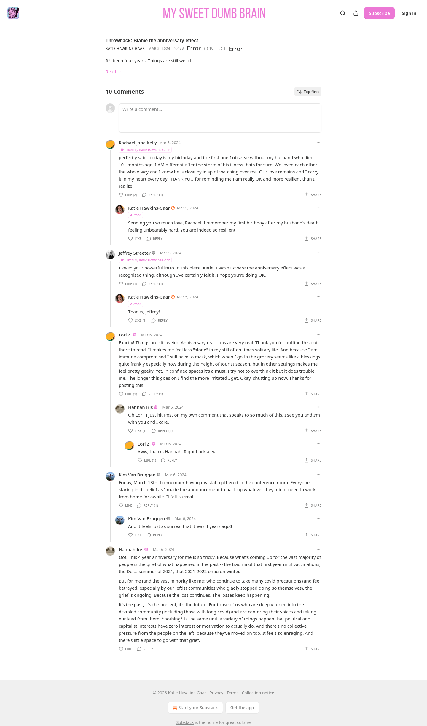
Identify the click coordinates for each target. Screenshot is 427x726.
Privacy (216, 692)
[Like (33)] (179, 48)
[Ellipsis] (318, 142)
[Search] (343, 13)
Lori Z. (125, 335)
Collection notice (258, 692)
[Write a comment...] (220, 118)
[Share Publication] (356, 13)
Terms (232, 692)
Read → (114, 71)
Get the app (242, 707)
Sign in (409, 13)
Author (135, 215)
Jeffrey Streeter (135, 253)
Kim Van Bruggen (137, 475)
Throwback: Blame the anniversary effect (152, 40)
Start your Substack (195, 707)
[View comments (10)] (208, 48)
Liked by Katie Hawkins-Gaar (145, 149)
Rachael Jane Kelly (138, 143)
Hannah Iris (140, 407)
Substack (185, 722)
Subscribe (379, 13)
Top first (308, 91)
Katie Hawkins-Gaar (125, 48)
